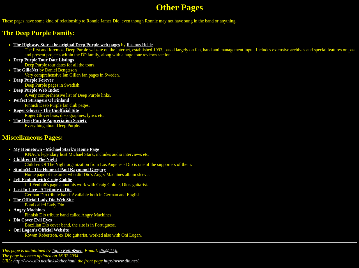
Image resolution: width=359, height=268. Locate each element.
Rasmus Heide (140, 44)
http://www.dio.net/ (121, 260)
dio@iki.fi (109, 250)
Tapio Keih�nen (67, 250)
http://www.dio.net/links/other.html (44, 260)
